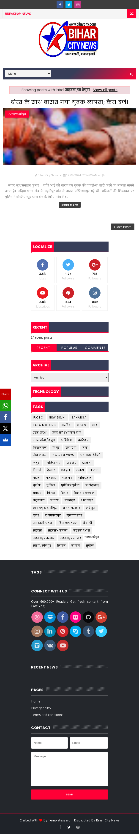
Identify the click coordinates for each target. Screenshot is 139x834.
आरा (95, 425)
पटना (37, 478)
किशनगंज (40, 448)
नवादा (80, 470)
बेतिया (54, 500)
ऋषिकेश (66, 440)
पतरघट (51, 478)
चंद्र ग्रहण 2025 (63, 455)
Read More (69, 205)
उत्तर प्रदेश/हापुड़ (44, 440)
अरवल (81, 425)
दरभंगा (86, 463)
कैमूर (56, 448)
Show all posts (105, 89)
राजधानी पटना (43, 523)
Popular (69, 347)
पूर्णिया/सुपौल (70, 485)
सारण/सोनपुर (42, 545)
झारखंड (71, 463)
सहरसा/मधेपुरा (18, 114)
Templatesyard (59, 820)
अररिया (66, 425)
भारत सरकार (71, 508)
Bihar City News (108, 820)
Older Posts (122, 227)
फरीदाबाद (92, 485)
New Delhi (57, 417)
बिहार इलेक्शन (84, 493)
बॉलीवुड (70, 500)
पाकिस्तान (85, 478)
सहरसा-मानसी (58, 530)
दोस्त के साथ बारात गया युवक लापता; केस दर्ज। (69, 102)
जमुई (36, 463)
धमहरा (65, 470)
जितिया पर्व (53, 463)
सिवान (61, 545)
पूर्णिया (50, 485)
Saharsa (79, 417)
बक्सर (37, 493)
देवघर (51, 470)
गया (85, 448)
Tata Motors (44, 425)
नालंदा (94, 470)
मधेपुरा (90, 508)
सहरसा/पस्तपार (70, 538)
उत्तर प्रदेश (40, 432)
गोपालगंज (40, 455)
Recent (43, 347)
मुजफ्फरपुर (53, 515)
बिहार (64, 493)
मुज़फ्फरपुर (74, 515)
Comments (95, 347)
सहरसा (37, 530)
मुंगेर (36, 515)
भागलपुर (87, 500)
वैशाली (87, 523)
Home (35, 701)
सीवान (75, 545)
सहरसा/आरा (82, 530)
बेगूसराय (39, 500)
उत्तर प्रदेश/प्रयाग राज (66, 432)
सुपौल (90, 545)
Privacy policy (41, 708)
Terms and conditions (47, 715)
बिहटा (51, 493)
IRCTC (38, 417)
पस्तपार (67, 478)
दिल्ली (37, 470)
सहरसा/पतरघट (43, 538)
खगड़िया (71, 448)
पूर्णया (37, 485)
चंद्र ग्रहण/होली (90, 455)
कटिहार (83, 440)
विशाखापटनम (68, 523)
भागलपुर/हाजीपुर (45, 508)
